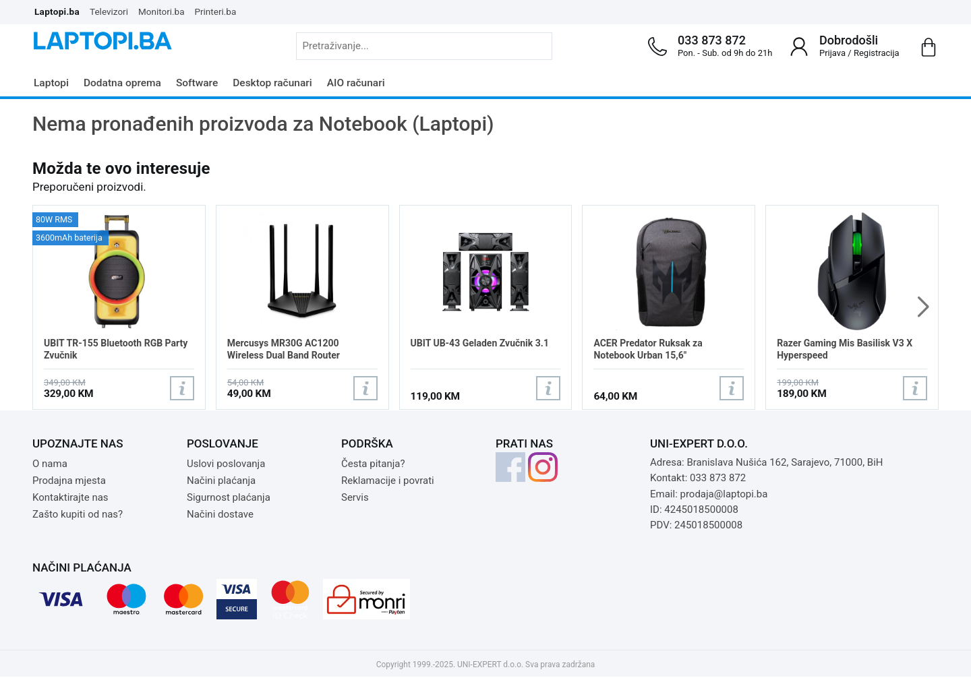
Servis (355, 497)
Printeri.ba (216, 11)
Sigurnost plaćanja (228, 497)
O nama (49, 464)
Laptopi (51, 83)
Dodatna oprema (122, 83)
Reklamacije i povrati (387, 480)
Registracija (877, 53)
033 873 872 (712, 40)
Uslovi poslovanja (226, 464)
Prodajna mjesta (69, 480)
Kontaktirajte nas (70, 497)
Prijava (832, 53)
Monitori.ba (161, 11)
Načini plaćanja (221, 480)
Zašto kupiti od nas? (77, 514)
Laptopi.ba (57, 11)
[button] (923, 307)
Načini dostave (220, 514)
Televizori (109, 11)
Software (197, 83)
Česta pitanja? (373, 464)
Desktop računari (272, 83)
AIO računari (356, 83)
